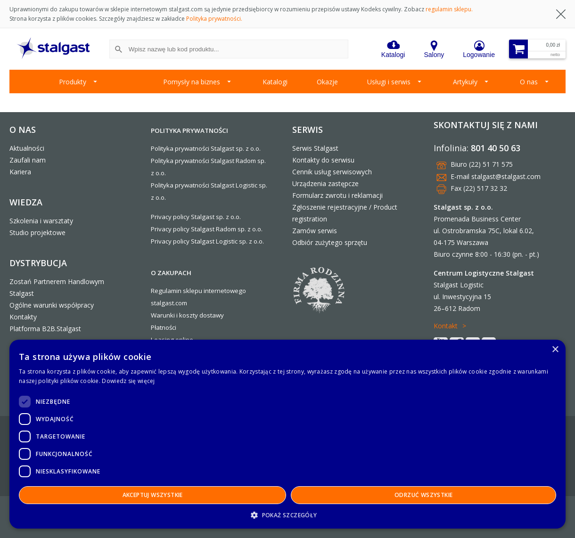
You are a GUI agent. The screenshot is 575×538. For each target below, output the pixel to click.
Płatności (163, 327)
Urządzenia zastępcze (325, 183)
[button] (287, 514)
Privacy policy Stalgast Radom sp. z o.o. (207, 229)
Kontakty (23, 316)
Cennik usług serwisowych (332, 171)
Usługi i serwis (389, 81)
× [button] (555, 349)
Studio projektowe (37, 232)
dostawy (211, 315)
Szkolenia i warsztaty (41, 220)
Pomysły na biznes (191, 81)
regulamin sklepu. (449, 9)
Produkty (72, 81)
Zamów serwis (314, 230)
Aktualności (26, 148)
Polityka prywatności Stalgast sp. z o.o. (206, 148)
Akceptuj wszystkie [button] (153, 495)
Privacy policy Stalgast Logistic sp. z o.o (207, 241)
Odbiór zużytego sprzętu (329, 242)
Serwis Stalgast (315, 148)
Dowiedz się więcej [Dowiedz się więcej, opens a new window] (128, 381)
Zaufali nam (27, 159)
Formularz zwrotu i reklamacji (337, 195)
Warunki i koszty (174, 315)
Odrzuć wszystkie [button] (423, 495)
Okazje (327, 81)
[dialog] (287, 434)
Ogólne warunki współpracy (51, 305)
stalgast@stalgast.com (506, 176)
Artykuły (465, 81)
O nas (529, 81)
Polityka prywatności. (214, 19)
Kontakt (446, 325)
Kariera (20, 171)
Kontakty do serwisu (323, 159)
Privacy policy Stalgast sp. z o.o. (196, 216)
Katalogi (275, 81)
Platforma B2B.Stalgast (45, 328)
